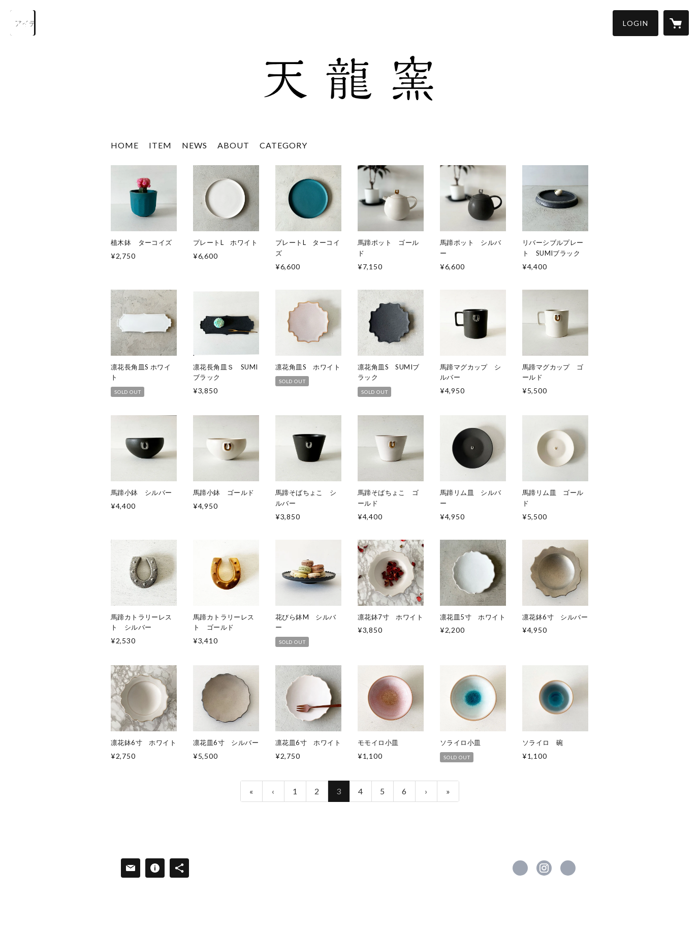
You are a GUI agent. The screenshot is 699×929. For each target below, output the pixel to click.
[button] (635, 23)
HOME (125, 145)
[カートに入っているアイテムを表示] (676, 23)
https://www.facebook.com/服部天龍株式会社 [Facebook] (520, 868)
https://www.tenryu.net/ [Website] (568, 868)
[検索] (23, 23)
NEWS (194, 145)
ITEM (160, 145)
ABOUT (233, 145)
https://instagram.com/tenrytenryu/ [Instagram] (544, 868)
